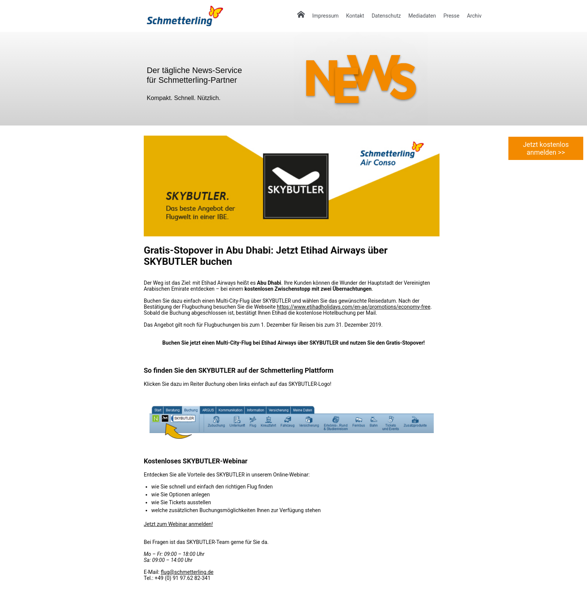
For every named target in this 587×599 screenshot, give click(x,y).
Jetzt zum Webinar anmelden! (178, 524)
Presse (451, 16)
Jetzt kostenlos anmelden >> (546, 148)
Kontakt (355, 16)
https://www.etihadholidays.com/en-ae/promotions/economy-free (354, 307)
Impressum (325, 16)
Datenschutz (386, 16)
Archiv (474, 16)
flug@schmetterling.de (187, 572)
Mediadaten (422, 16)
